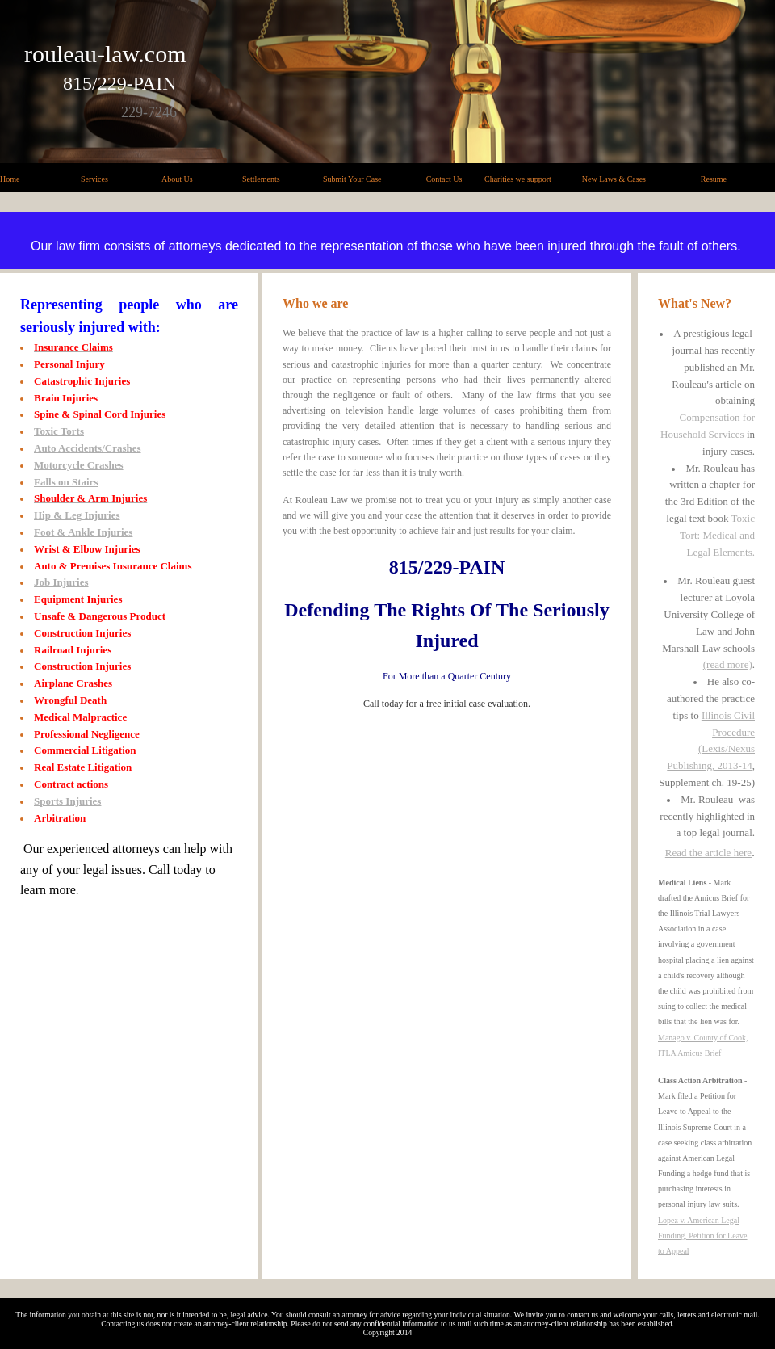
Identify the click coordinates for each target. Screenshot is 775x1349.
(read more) (727, 664)
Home (9, 178)
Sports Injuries (67, 801)
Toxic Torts (59, 431)
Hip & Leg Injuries (77, 515)
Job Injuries (61, 582)
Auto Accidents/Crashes (87, 448)
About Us (177, 178)
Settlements (261, 178)
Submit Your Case (352, 178)
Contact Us (444, 178)
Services (94, 178)
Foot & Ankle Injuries (83, 532)
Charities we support (517, 178)
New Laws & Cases (614, 178)
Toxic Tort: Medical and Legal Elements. (717, 535)
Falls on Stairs (66, 482)
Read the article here (708, 853)
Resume (714, 178)
